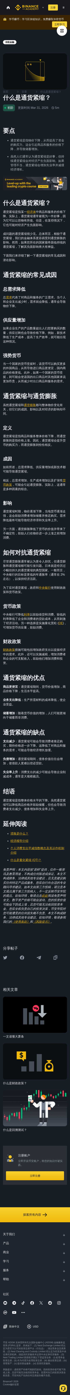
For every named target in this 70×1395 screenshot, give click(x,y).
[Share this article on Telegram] (39, 957)
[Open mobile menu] (63, 7)
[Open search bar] (42, 7)
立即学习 (59, 24)
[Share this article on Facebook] (22, 957)
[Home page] (27, 8)
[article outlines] (62, 31)
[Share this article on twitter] (5, 957)
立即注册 (35, 1175)
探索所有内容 (35, 1215)
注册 (53, 7)
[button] (63, 7)
